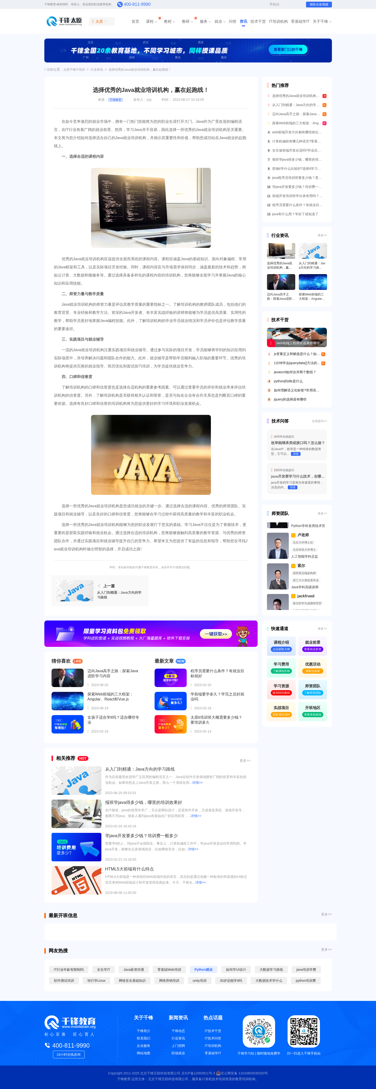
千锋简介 (143, 1031)
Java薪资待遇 (133, 969)
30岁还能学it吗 (231, 980)
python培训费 (306, 980)
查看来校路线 (312, 714)
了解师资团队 (312, 692)
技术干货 (258, 21)
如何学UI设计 (235, 969)
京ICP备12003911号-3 (198, 1073)
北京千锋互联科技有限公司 (160, 1073)
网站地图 (143, 1053)
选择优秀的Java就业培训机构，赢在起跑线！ (140, 69)
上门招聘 (178, 1046)
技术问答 (278, 421)
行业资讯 (97, 69)
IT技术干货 (213, 1031)
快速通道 (277, 629)
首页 (135, 21)
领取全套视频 (319, 4)
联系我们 (143, 1038)
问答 (233, 21)
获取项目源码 (281, 714)
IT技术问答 (213, 1038)
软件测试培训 (64, 980)
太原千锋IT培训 (74, 69)
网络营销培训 (169, 980)
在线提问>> (319, 421)
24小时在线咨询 (69, 1054)
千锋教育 (115, 100)
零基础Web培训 (169, 969)
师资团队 (278, 513)
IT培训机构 (278, 21)
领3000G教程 (281, 692)
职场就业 (178, 1053)
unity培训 (200, 980)
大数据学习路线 (270, 969)
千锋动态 (178, 1031)
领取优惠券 (313, 671)
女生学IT (103, 969)
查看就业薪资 (312, 649)
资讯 (243, 21)
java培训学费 (305, 969)
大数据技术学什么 (268, 980)
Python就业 (203, 969)
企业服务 (143, 1046)
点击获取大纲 (281, 649)
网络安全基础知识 (132, 980)
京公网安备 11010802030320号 (242, 1073)
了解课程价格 (281, 671)
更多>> (245, 760)
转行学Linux (96, 980)
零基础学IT (300, 21)
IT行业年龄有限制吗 (69, 969)
